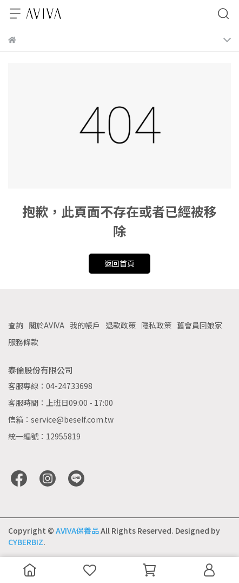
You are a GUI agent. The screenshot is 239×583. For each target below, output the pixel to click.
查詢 (15, 325)
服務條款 (23, 341)
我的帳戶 (85, 325)
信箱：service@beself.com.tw (61, 419)
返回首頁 (119, 263)
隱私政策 (156, 325)
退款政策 (120, 325)
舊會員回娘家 (199, 325)
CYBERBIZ (25, 541)
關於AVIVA (46, 325)
